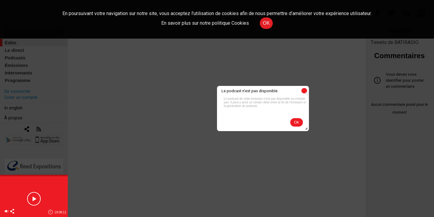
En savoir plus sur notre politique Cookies (205, 23)
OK (266, 23)
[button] (304, 90)
